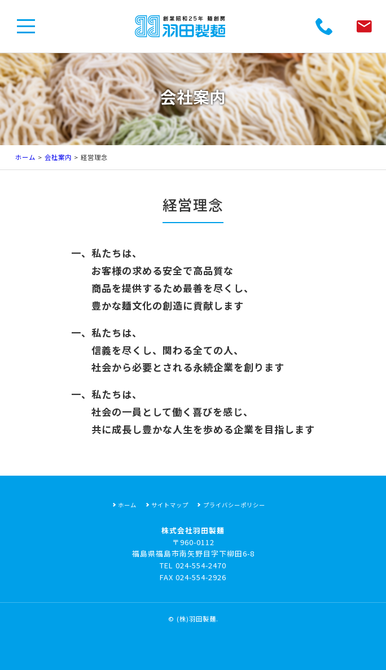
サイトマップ (169, 505)
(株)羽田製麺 (196, 618)
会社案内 (58, 157)
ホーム (25, 157)
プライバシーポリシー (234, 505)
